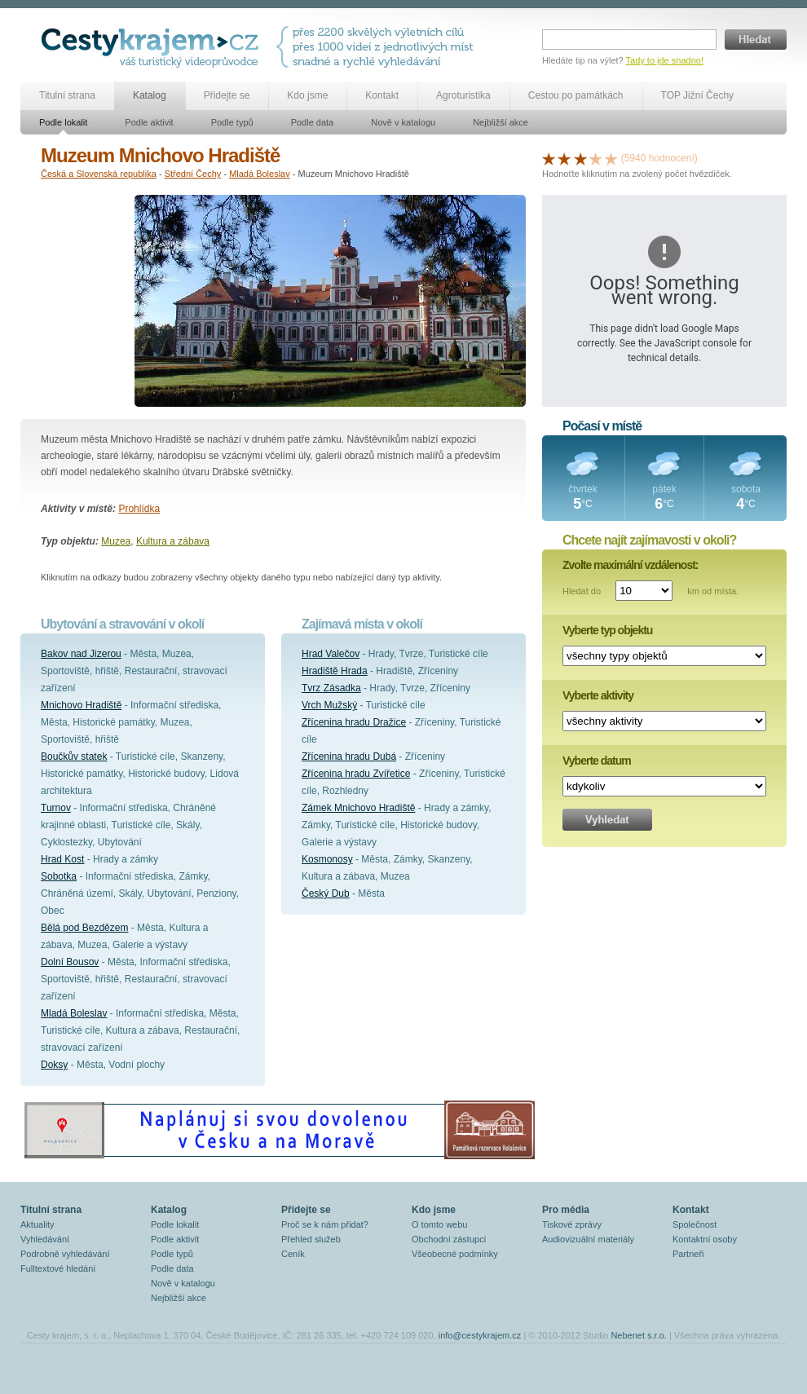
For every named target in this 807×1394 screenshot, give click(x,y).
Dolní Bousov (70, 962)
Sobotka (59, 876)
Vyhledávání (44, 1239)
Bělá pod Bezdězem (84, 927)
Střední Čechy (193, 174)
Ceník (293, 1254)
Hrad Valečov (330, 654)
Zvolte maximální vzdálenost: (630, 564)
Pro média (565, 1209)
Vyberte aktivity (597, 695)
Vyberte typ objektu (607, 630)
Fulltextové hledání (57, 1268)
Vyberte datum (596, 760)
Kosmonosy (327, 859)
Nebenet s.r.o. (639, 1335)
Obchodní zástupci (449, 1239)
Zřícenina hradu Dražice (354, 722)
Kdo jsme (307, 95)
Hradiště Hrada (335, 671)
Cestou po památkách (576, 95)
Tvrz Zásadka (331, 688)
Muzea (115, 541)
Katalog (149, 95)
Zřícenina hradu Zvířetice (356, 773)
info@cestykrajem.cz (480, 1335)
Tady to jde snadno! (664, 60)
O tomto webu (439, 1224)
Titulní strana (67, 95)
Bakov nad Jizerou (81, 654)
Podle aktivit (149, 122)
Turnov (56, 808)
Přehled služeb (311, 1239)
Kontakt (382, 95)
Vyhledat (607, 820)
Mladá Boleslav (259, 174)
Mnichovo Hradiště (81, 705)
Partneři (688, 1254)
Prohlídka (139, 508)
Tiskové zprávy (572, 1224)
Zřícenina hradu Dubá (349, 756)
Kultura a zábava (172, 541)
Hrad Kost (62, 859)
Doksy (54, 1064)
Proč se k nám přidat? (324, 1224)
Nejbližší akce (500, 122)
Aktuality (37, 1224)
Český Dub (326, 893)
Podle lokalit (63, 122)
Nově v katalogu (403, 122)
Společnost (694, 1224)
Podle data (312, 122)
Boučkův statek (74, 756)
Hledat (756, 39)
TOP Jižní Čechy (697, 95)
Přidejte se (227, 95)
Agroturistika (463, 95)
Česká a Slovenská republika (99, 174)
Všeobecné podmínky (455, 1254)
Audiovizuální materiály (588, 1239)
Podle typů (232, 122)
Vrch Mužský (329, 705)
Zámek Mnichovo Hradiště (358, 808)
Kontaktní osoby (704, 1239)
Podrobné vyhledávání (64, 1254)
